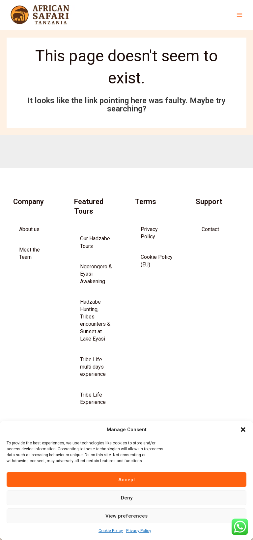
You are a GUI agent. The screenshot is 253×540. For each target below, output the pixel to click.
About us (29, 237)
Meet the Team (29, 262)
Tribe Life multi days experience (93, 375)
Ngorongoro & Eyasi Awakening (96, 282)
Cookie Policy (110, 530)
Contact (210, 237)
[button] (243, 429)
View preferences (126, 516)
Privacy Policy (138, 530)
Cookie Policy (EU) (157, 269)
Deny (126, 498)
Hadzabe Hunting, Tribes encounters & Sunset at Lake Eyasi (95, 328)
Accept (126, 480)
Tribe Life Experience (93, 406)
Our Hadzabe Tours (95, 250)
